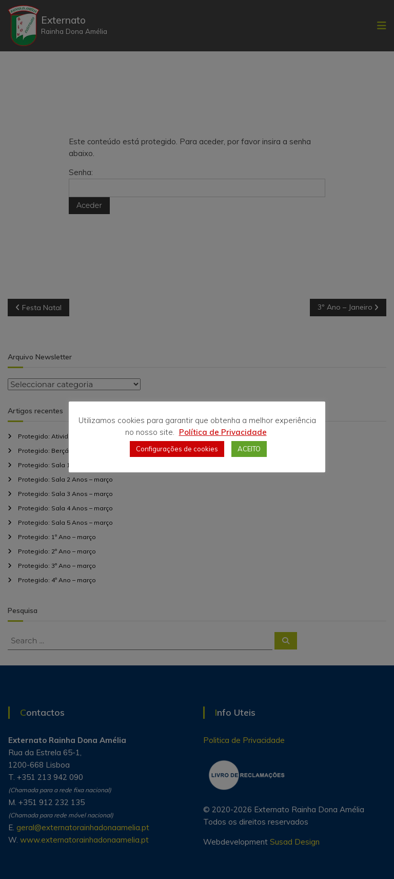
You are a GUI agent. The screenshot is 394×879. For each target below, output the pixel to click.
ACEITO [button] (249, 449)
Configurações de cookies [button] (177, 449)
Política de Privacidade (223, 432)
